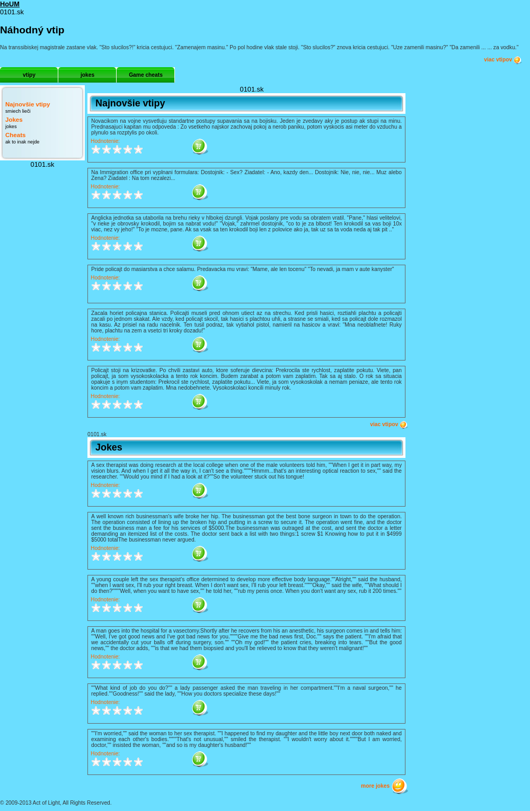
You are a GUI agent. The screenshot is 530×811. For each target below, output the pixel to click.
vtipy (29, 75)
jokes (87, 75)
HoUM (10, 4)
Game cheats (146, 75)
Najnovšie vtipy (27, 104)
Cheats (15, 135)
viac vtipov (503, 60)
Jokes (14, 119)
